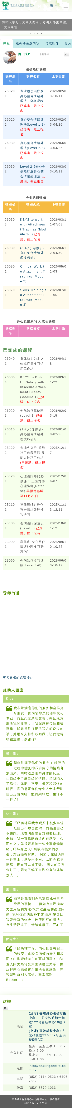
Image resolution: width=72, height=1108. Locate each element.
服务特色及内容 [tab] (27, 43)
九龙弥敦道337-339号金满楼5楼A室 (47, 1035)
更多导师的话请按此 (18, 677)
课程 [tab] (6, 43)
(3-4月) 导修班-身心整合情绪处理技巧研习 (32, 252)
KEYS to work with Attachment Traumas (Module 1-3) (33, 229)
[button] (3, 21)
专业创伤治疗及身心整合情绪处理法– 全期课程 (32, 101)
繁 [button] (53, 5)
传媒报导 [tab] (52, 43)
